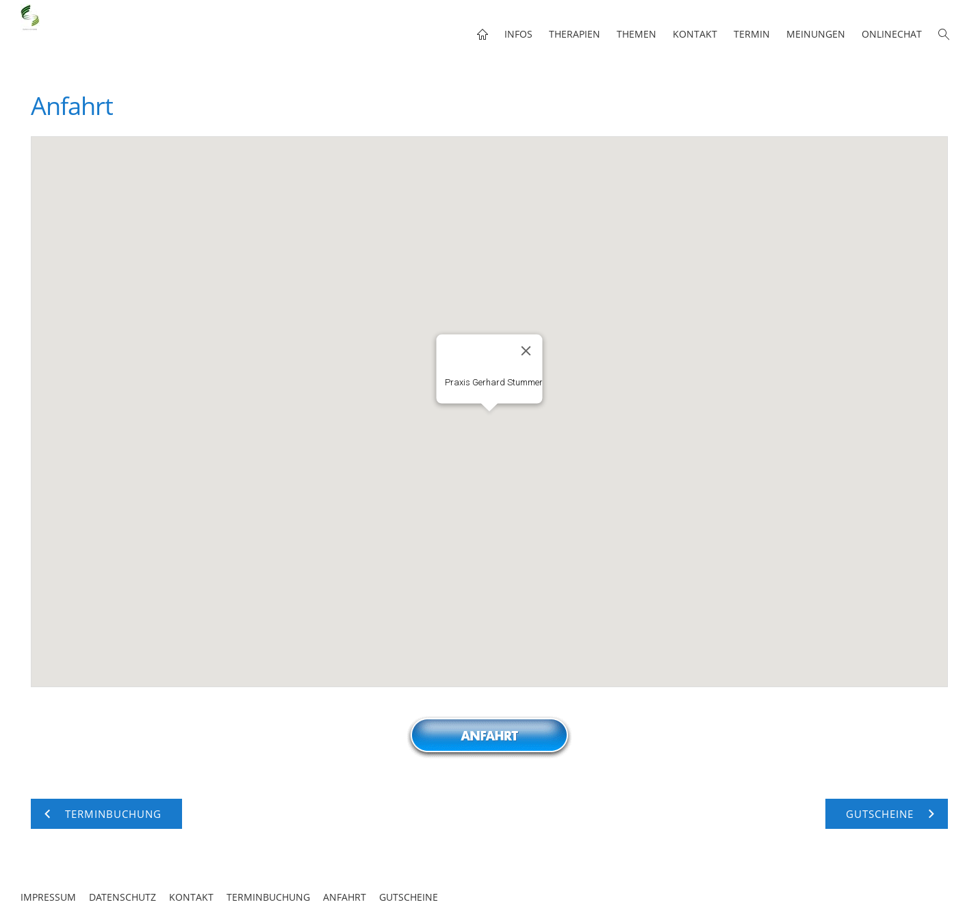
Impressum (48, 896)
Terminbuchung (268, 896)
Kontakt (191, 896)
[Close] (525, 351)
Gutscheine (408, 896)
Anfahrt (344, 896)
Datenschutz (122, 896)
